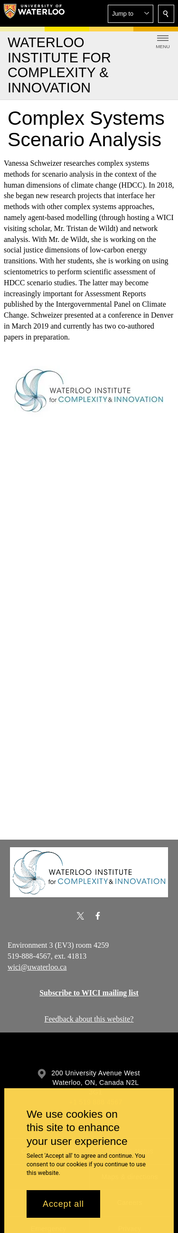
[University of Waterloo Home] (34, 13)
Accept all (63, 1204)
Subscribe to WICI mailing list (89, 993)
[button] (130, 13)
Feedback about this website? (89, 1019)
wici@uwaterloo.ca (37, 966)
